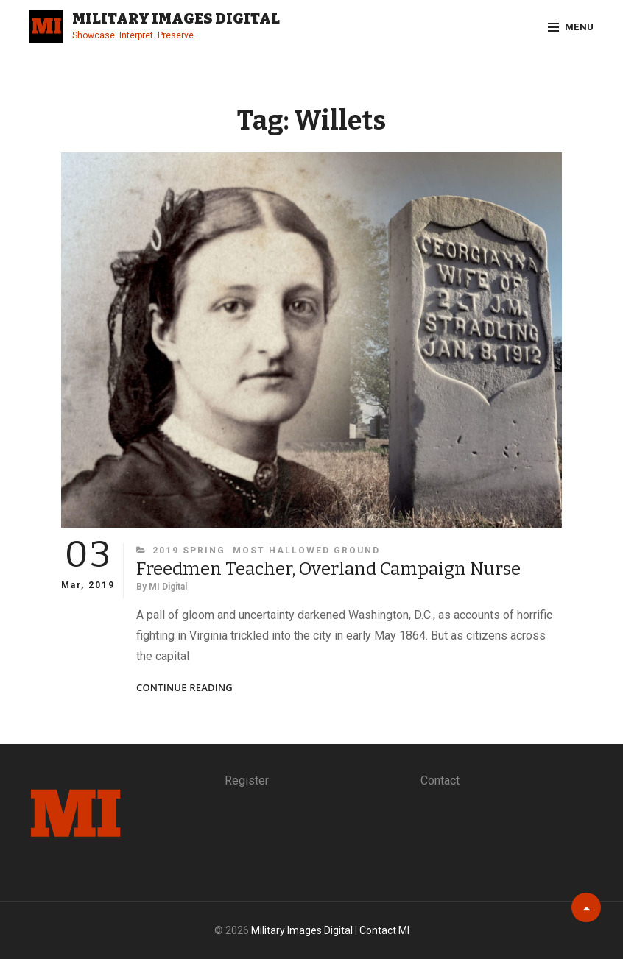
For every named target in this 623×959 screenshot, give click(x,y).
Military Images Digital (176, 18)
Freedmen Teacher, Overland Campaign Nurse (328, 569)
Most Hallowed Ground (306, 550)
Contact (440, 781)
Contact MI (384, 930)
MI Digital (168, 586)
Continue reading (184, 688)
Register (247, 781)
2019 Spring (188, 550)
